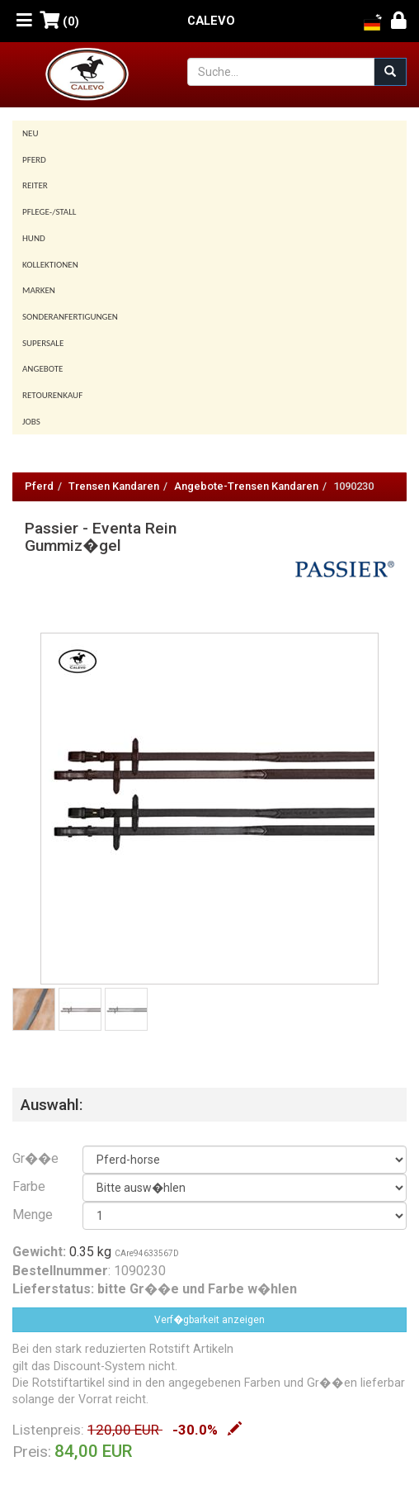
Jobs (31, 421)
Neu (30, 133)
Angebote (42, 368)
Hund (33, 238)
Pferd (34, 159)
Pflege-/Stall (49, 211)
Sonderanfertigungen (70, 316)
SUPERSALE (43, 343)
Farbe (28, 1186)
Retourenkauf (52, 395)
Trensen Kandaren (113, 486)
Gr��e (35, 1158)
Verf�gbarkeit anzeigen (209, 1320)
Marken (38, 290)
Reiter (35, 185)
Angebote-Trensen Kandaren (246, 486)
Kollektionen (50, 264)
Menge (32, 1214)
